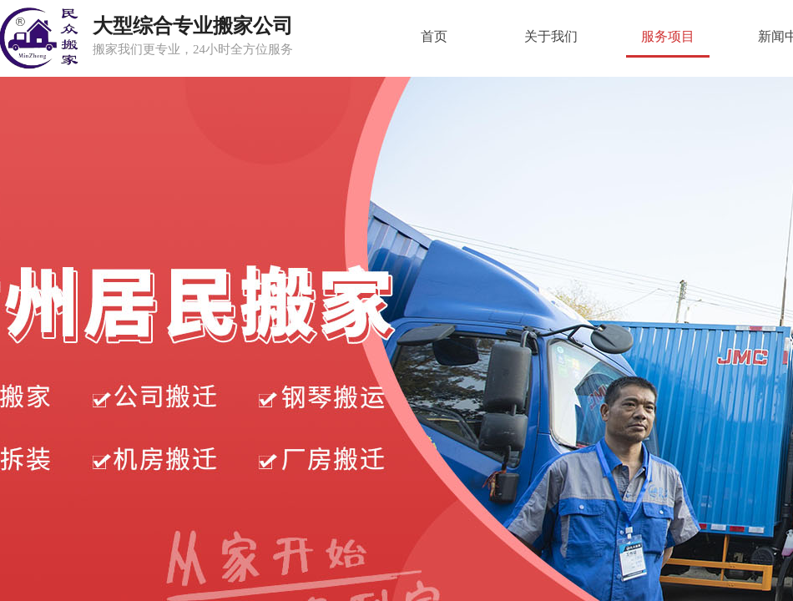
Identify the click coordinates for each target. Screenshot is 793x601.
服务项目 (668, 36)
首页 (434, 36)
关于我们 (551, 36)
